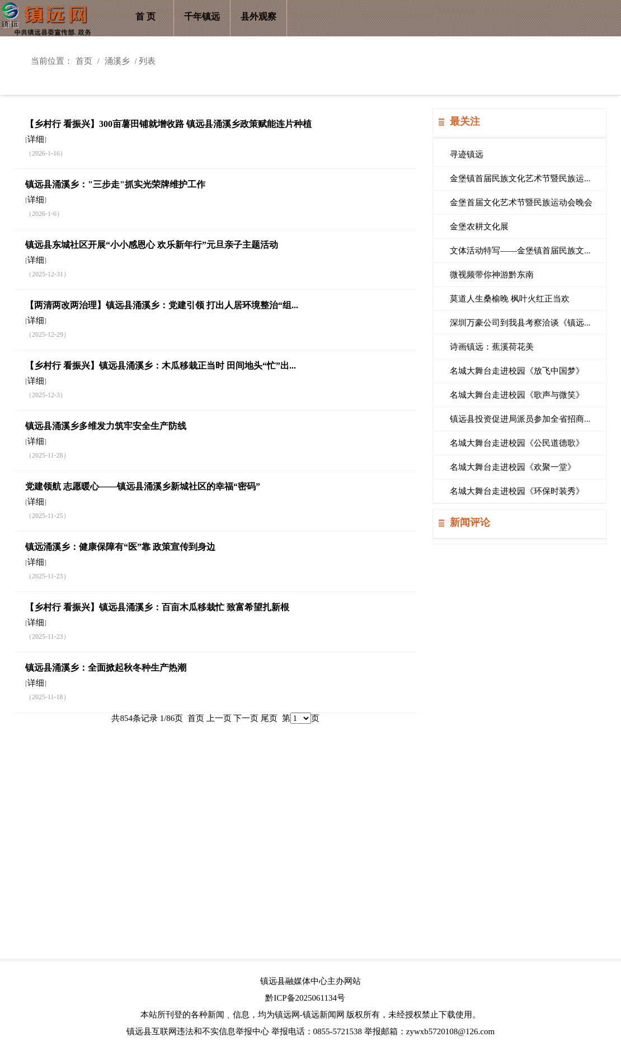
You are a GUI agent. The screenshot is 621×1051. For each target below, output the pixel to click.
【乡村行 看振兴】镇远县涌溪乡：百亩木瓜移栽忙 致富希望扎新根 (157, 607)
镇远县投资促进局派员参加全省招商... (520, 418)
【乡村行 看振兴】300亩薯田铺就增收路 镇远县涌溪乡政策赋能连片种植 (168, 124)
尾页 (269, 718)
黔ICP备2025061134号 (305, 997)
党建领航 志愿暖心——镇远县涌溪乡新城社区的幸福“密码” (142, 486)
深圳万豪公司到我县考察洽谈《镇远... (520, 322)
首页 (84, 60)
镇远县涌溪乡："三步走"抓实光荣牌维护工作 (115, 184)
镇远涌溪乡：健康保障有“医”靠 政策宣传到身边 (120, 547)
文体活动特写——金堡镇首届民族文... (520, 250)
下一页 (245, 718)
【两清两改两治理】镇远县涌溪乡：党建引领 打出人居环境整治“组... (161, 305)
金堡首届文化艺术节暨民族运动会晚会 (521, 202)
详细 (35, 139)
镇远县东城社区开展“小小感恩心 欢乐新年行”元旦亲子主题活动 (151, 244)
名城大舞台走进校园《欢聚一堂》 (513, 467)
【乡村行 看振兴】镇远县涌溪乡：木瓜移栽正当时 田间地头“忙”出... (160, 365)
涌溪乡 (117, 60)
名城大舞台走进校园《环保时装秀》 (517, 491)
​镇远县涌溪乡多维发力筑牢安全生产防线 (105, 426)
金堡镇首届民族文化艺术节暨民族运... (520, 178)
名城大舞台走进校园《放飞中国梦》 (517, 370)
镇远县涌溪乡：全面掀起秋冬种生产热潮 (105, 667)
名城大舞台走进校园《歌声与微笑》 (517, 394)
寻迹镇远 (466, 154)
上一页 (219, 718)
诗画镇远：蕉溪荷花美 (492, 346)
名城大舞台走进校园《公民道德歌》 (517, 443)
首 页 (145, 16)
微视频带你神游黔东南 (492, 274)
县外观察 (258, 16)
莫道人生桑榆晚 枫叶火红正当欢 (510, 298)
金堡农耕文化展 (479, 226)
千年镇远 (202, 16)
